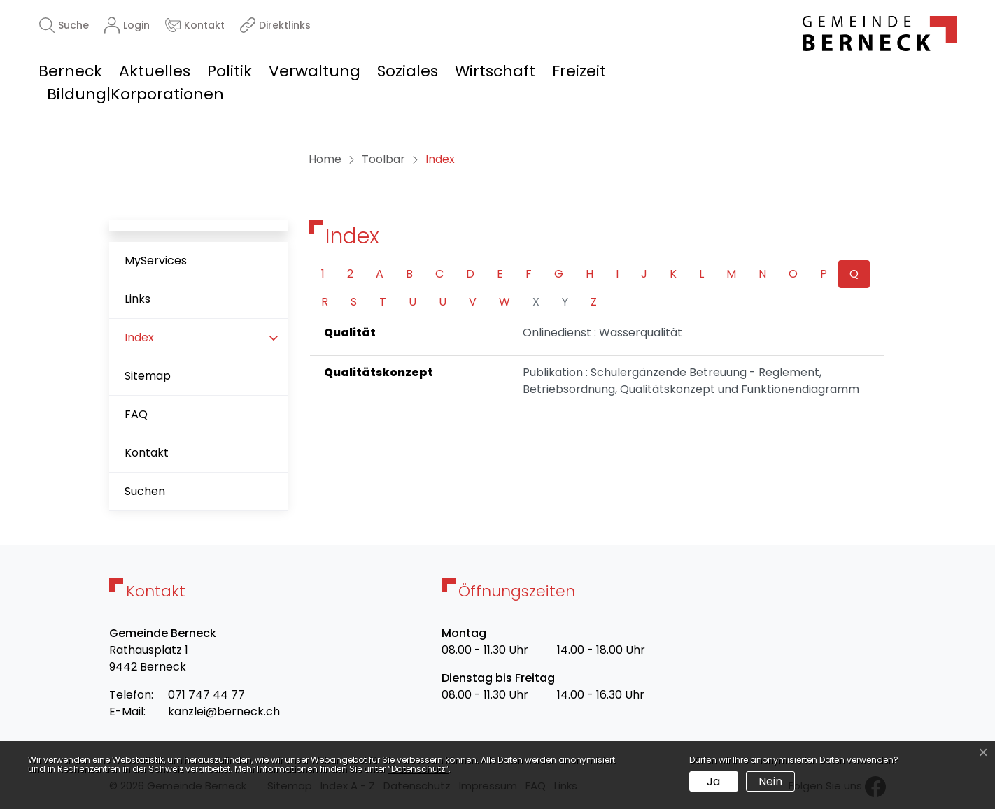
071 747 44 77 (206, 695)
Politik (229, 71)
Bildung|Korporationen (135, 94)
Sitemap (148, 376)
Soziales (407, 71)
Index (168, 343)
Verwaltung (314, 71)
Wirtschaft (495, 71)
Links (137, 299)
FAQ (136, 414)
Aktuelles (154, 71)
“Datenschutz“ (418, 769)
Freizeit (579, 71)
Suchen (145, 491)
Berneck (70, 71)
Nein (770, 781)
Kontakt (147, 453)
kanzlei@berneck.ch (224, 711)
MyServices (156, 260)
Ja (713, 781)
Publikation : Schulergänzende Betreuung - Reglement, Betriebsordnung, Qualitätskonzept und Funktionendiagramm (691, 380)
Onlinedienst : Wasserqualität (602, 332)
